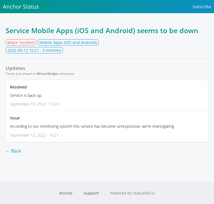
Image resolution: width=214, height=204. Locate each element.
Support (91, 193)
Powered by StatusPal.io (132, 193)
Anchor (66, 193)
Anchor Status (21, 6)
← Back (13, 151)
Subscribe (202, 6)
